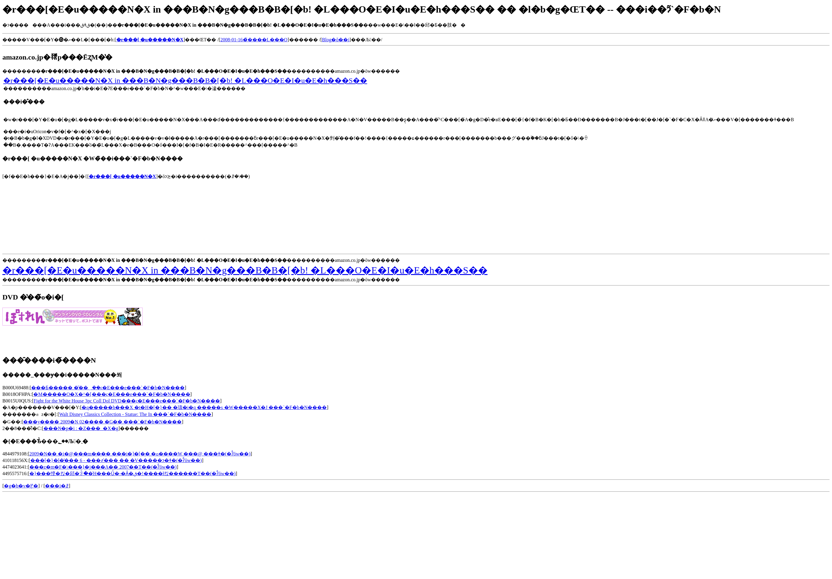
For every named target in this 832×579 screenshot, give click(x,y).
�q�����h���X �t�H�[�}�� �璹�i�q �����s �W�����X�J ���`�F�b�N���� (204, 407)
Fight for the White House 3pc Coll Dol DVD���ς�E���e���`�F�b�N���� (127, 400)
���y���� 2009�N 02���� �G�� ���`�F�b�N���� (102, 421)
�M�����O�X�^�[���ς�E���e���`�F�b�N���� (111, 394)
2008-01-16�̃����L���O (253, 39)
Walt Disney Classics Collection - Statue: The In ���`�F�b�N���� (135, 414)
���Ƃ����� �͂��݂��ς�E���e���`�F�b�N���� (108, 387)
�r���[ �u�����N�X (122, 176)
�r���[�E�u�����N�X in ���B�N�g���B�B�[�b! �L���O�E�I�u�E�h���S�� (185, 80)
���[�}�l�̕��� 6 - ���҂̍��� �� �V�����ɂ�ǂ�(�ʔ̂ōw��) (116, 460)
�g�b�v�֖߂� (21, 485)
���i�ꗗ (56, 485)
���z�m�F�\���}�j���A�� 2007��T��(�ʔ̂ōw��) (103, 466)
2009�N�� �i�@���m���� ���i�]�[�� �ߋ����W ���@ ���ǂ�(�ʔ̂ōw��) (140, 453)
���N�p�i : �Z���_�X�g (80, 428)
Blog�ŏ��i (335, 39)
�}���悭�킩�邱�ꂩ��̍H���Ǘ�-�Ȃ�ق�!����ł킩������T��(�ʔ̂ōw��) (132, 473)
